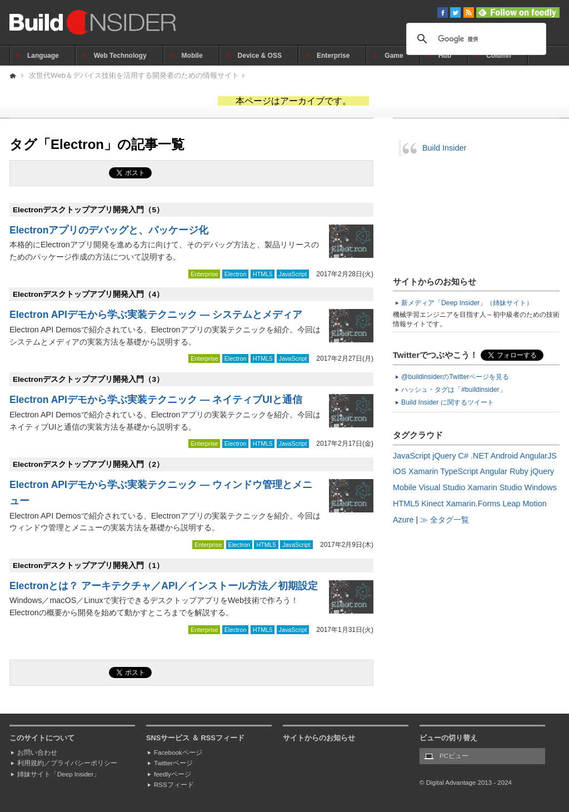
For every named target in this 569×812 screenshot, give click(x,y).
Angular (494, 471)
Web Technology (120, 55)
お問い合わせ (37, 752)
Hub (444, 55)
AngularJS (538, 455)
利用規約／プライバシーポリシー (67, 763)
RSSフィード (174, 784)
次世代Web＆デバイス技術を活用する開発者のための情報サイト (134, 75)
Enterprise (333, 55)
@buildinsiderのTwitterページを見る (455, 377)
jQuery (444, 455)
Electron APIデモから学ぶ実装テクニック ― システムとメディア (155, 314)
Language (43, 55)
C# (463, 455)
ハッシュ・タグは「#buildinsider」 (453, 389)
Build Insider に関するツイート (447, 402)
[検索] (474, 39)
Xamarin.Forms (473, 503)
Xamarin (423, 471)
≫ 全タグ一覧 (444, 519)
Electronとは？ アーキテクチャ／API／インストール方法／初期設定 (163, 585)
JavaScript (293, 274)
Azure (403, 519)
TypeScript (459, 471)
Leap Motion (525, 503)
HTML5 (262, 274)
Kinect (432, 503)
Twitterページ (173, 763)
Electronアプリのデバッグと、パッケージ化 (108, 230)
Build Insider (444, 147)
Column (498, 55)
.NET (480, 455)
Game (394, 55)
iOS (399, 471)
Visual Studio (441, 487)
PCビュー (454, 756)
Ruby (519, 471)
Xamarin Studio (494, 487)
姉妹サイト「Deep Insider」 (58, 774)
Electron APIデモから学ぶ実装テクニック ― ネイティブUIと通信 (155, 399)
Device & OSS (260, 55)
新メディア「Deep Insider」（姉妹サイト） (467, 303)
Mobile (192, 55)
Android (504, 455)
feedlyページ (172, 774)
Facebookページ (178, 752)
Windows (541, 487)
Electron (235, 274)
